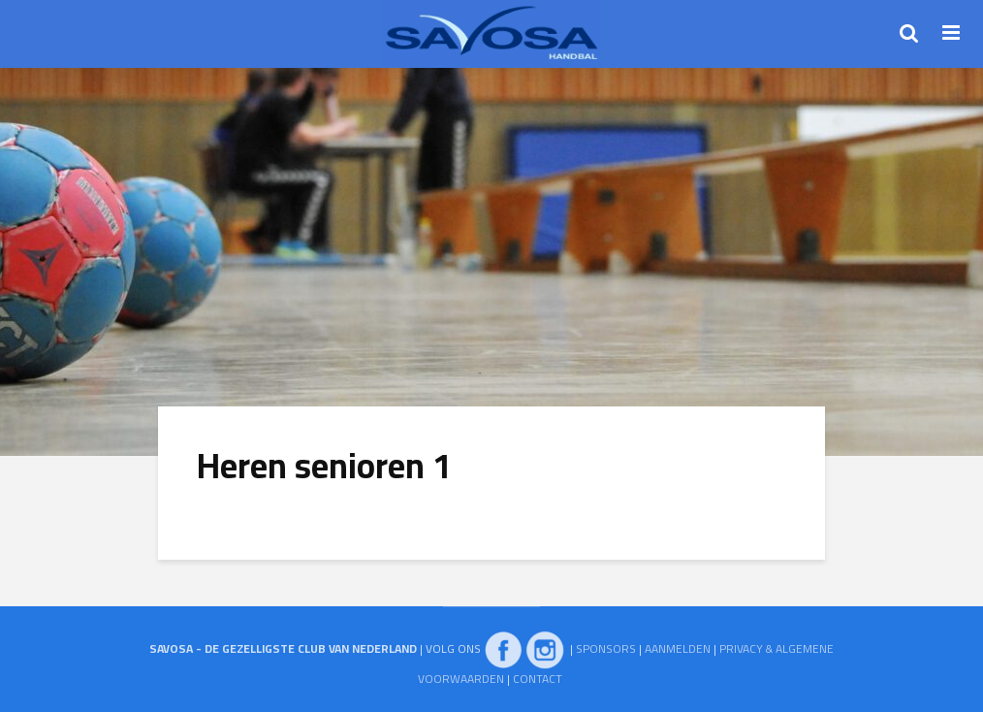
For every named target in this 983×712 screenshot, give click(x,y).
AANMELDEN (678, 648)
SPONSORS (606, 648)
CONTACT (537, 678)
